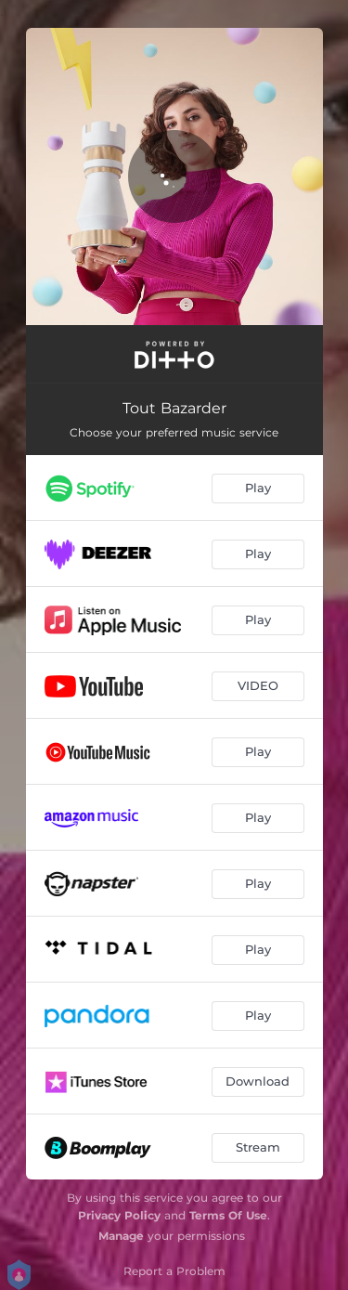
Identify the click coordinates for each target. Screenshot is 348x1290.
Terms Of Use (228, 1215)
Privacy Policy (119, 1215)
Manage (121, 1236)
